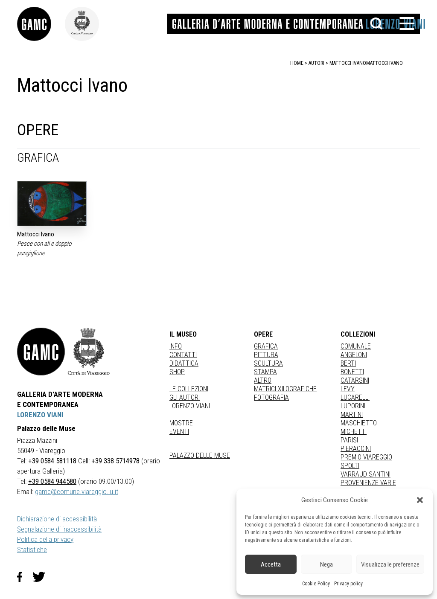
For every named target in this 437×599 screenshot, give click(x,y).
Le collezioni (188, 389)
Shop (177, 372)
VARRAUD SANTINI (365, 474)
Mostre (181, 423)
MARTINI (352, 414)
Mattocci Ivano (384, 63)
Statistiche (32, 549)
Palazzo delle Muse (199, 455)
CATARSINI (355, 380)
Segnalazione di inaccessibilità (59, 529)
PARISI (349, 440)
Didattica (183, 363)
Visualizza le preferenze (390, 564)
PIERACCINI (356, 449)
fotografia (271, 397)
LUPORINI (353, 406)
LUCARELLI (355, 397)
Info (175, 346)
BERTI (348, 363)
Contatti (183, 355)
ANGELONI (354, 355)
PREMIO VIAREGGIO (366, 457)
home (296, 63)
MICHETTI (354, 431)
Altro (262, 380)
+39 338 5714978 (115, 461)
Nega (326, 564)
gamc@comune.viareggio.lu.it (76, 491)
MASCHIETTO (359, 423)
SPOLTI (350, 466)
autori (316, 63)
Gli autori (184, 397)
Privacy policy (348, 584)
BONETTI (352, 372)
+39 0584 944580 (52, 481)
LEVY (348, 389)
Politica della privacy (45, 539)
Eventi (179, 431)
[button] (420, 500)
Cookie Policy (316, 584)
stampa (265, 372)
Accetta (271, 564)
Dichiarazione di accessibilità (57, 519)
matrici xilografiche (285, 389)
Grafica (266, 346)
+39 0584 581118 (52, 461)
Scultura (268, 363)
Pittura (266, 355)
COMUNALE (356, 346)
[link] (41, 24)
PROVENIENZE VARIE (368, 483)
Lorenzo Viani (189, 406)
